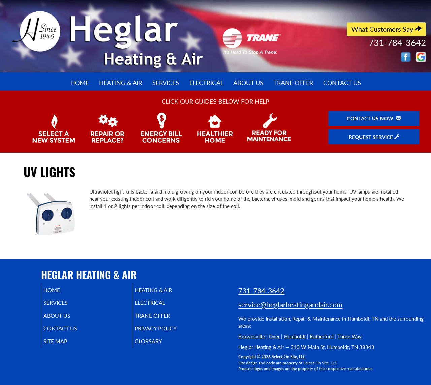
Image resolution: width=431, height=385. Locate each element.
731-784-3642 (261, 290)
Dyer (274, 336)
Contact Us (342, 82)
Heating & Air (120, 82)
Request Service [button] (374, 137)
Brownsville (251, 336)
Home (79, 82)
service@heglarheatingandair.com (290, 304)
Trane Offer (293, 82)
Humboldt (295, 336)
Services (165, 82)
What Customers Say (386, 29)
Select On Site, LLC (289, 356)
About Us (248, 82)
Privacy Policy (165, 333)
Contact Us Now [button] (374, 118)
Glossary (157, 347)
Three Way (349, 336)
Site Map (65, 347)
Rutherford (321, 336)
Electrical (206, 82)
